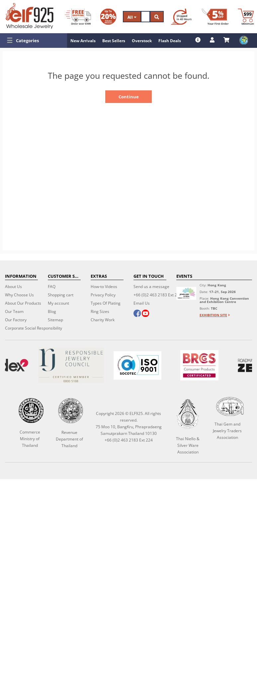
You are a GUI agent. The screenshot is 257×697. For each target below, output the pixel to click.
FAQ (51, 286)
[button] (33, 40)
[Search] (145, 16)
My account (58, 303)
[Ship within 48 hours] (181, 16)
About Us (13, 286)
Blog (52, 311)
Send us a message (151, 286)
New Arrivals (83, 41)
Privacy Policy (103, 295)
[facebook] (137, 314)
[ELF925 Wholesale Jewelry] (29, 16)
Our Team (14, 311)
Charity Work (103, 320)
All (132, 17)
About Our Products (23, 303)
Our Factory (16, 320)
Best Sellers (113, 41)
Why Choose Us (19, 295)
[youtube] (145, 314)
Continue (129, 97)
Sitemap (55, 320)
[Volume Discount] (108, 16)
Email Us (141, 303)
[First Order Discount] (215, 16)
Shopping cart (60, 295)
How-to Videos (104, 286)
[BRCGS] (199, 365)
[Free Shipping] (78, 16)
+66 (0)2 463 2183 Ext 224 (157, 295)
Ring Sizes (100, 311)
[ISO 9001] (137, 365)
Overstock (142, 41)
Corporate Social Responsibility (33, 328)
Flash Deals (169, 41)
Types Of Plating (106, 303)
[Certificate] (70, 365)
